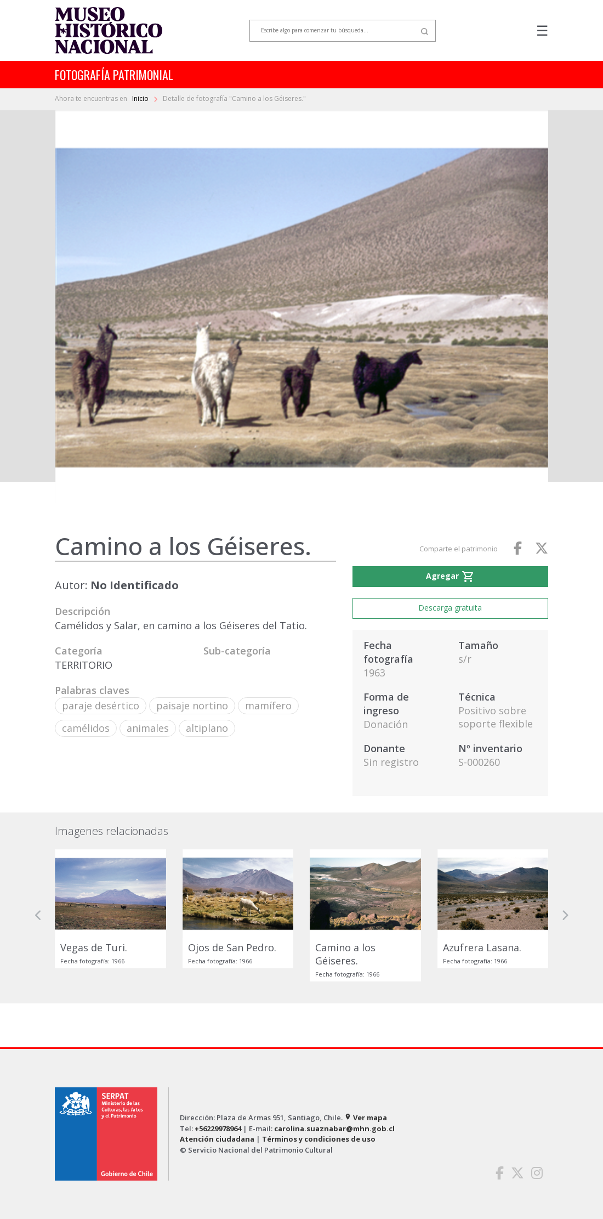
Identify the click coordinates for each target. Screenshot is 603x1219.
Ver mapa (365, 1117)
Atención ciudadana (217, 1139)
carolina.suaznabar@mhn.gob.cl (334, 1128)
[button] (38, 915)
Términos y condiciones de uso (319, 1139)
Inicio (141, 98)
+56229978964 (218, 1128)
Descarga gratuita (450, 607)
